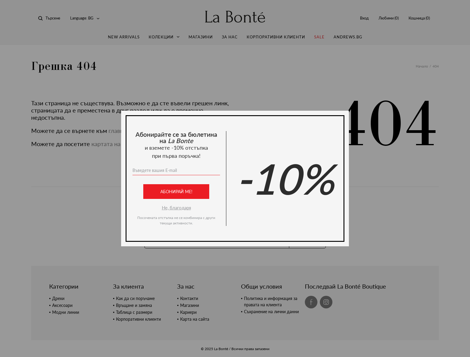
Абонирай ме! (176, 191)
